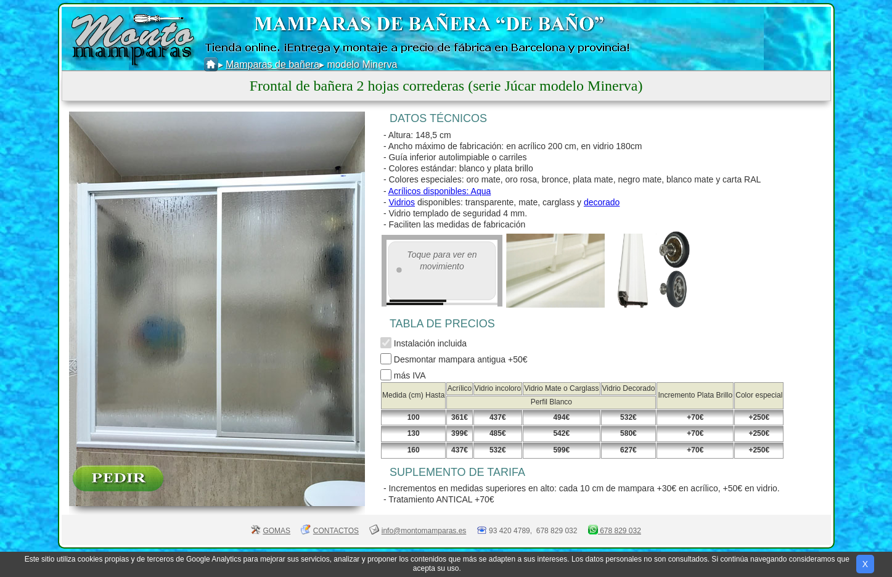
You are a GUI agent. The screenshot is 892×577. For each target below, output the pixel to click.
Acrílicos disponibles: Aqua (439, 191)
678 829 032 (619, 530)
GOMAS (276, 530)
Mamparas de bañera (272, 64)
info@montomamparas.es (424, 530)
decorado (602, 202)
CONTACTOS (336, 530)
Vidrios (401, 202)
